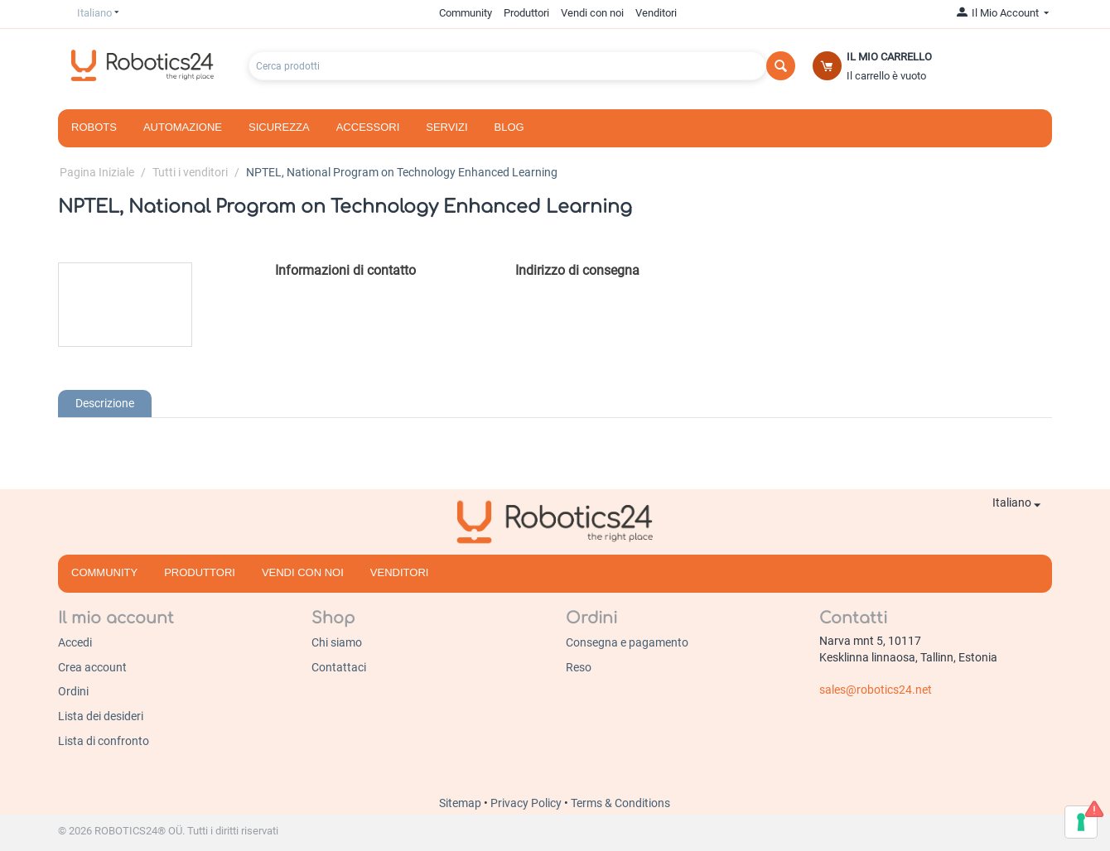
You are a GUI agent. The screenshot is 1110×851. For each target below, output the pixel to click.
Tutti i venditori (190, 172)
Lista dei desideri (100, 716)
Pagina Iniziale (97, 172)
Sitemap (461, 803)
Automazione (182, 127)
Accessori (368, 127)
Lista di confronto (103, 741)
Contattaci (338, 667)
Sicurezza (279, 127)
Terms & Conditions (620, 803)
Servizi (446, 127)
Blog (509, 127)
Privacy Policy (527, 803)
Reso (578, 667)
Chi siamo (336, 642)
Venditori (656, 13)
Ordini (73, 691)
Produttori (526, 13)
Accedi (75, 642)
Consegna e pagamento (627, 642)
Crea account (92, 667)
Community (465, 13)
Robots (94, 127)
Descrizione (104, 403)
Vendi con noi (592, 13)
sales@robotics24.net (875, 689)
